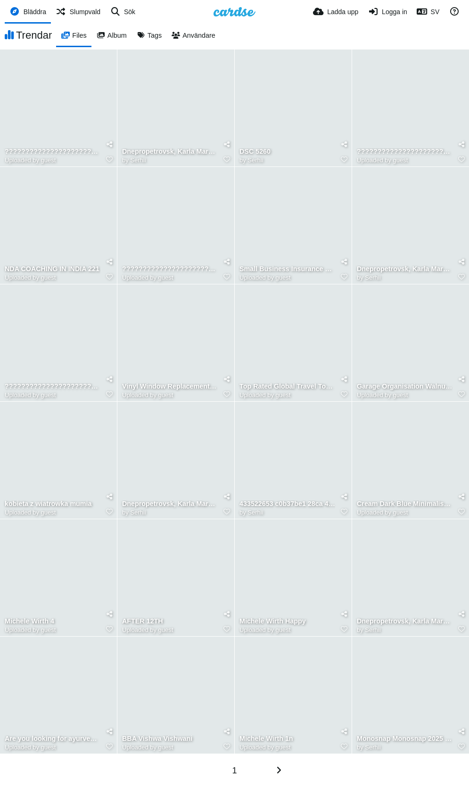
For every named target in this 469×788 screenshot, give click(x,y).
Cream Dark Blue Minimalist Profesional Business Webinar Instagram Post (405, 503)
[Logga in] (387, 12)
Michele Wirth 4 (29, 621)
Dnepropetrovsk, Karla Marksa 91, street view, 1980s (170, 503)
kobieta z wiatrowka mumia (48, 503)
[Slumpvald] (78, 12)
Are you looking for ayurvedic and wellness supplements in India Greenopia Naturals (52, 738)
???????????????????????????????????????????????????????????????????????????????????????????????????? (52, 151)
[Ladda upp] (335, 12)
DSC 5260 (255, 151)
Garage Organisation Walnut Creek (405, 386)
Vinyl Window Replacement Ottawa (170, 386)
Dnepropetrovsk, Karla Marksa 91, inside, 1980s (405, 621)
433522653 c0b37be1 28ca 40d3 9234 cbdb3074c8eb (287, 503)
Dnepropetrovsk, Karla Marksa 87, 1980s (170, 151)
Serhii (138, 160)
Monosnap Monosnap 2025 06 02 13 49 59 (405, 738)
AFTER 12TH (142, 621)
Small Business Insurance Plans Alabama (287, 269)
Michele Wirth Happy (272, 621)
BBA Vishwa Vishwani (157, 738)
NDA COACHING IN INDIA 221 (52, 269)
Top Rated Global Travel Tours (287, 386)
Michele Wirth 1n (266, 738)
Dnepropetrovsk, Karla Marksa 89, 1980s (405, 269)
